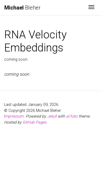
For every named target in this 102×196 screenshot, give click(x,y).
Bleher (22, 7)
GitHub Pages (34, 122)
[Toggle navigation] (91, 7)
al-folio (72, 116)
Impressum (14, 116)
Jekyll (52, 116)
